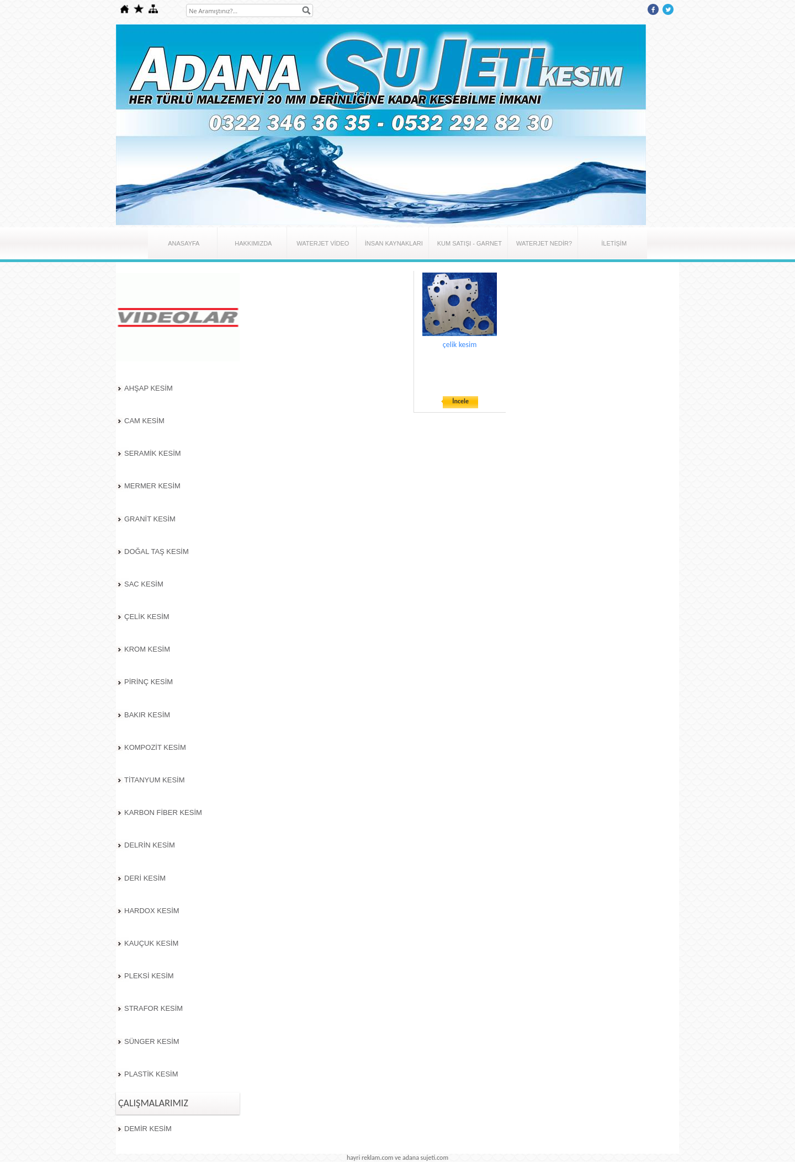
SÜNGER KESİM (151, 1041)
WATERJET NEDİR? (544, 243)
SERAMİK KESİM (152, 453)
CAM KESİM (144, 421)
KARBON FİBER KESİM (163, 812)
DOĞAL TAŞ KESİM (156, 551)
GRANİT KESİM (150, 519)
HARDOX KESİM (151, 911)
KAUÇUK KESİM (151, 943)
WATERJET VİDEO (322, 243)
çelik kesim (460, 344)
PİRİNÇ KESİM (148, 682)
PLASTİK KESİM (151, 1074)
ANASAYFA (183, 243)
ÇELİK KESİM (146, 616)
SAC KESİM (143, 584)
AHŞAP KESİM (148, 388)
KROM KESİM (147, 649)
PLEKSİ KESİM (149, 976)
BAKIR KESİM (147, 715)
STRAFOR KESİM (153, 1008)
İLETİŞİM (614, 243)
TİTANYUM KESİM (154, 780)
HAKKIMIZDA (253, 243)
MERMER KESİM (152, 486)
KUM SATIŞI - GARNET (469, 243)
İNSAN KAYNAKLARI (394, 243)
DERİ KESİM (145, 878)
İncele (460, 401)
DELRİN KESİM (149, 845)
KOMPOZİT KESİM (155, 747)
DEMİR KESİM (148, 1128)
